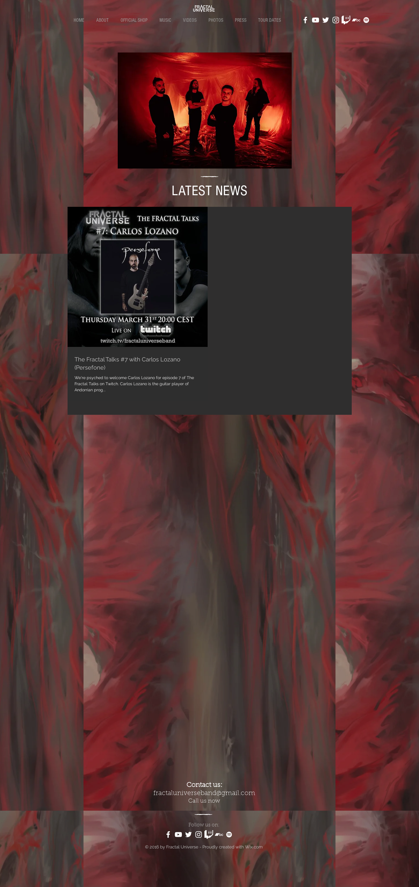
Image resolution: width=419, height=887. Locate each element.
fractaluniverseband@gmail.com (204, 793)
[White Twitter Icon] (325, 20)
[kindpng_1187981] (346, 20)
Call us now (204, 801)
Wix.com (254, 847)
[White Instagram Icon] (335, 20)
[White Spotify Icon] (366, 20)
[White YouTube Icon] (315, 20)
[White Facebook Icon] (305, 20)
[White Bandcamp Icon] (356, 20)
